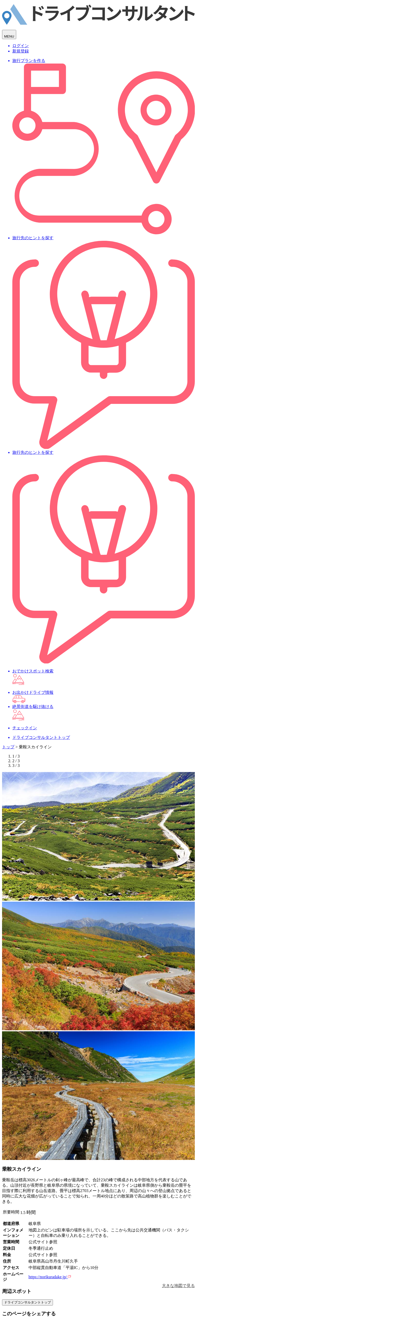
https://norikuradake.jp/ (50, 1277)
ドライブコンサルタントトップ (27, 1302)
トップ (8, 747)
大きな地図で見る (178, 1285)
